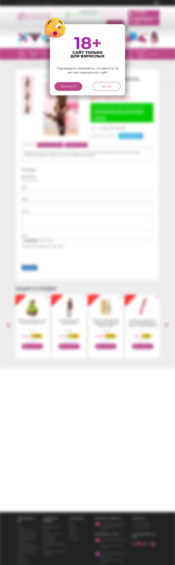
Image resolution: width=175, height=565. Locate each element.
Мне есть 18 (68, 86)
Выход (106, 86)
